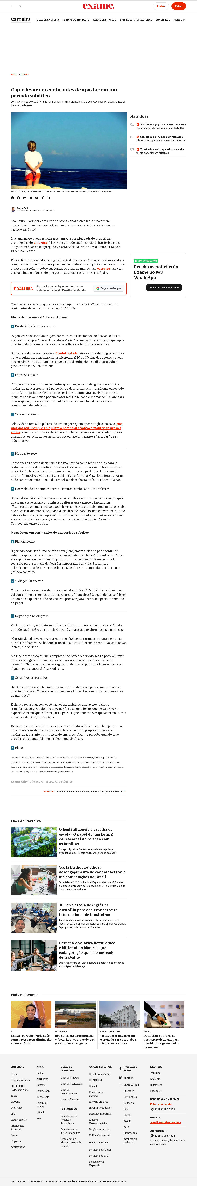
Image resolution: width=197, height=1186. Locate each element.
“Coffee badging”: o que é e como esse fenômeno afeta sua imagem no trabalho (161, 127)
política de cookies (55, 1181)
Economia (16, 1107)
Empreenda (130, 1132)
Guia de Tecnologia (72, 1083)
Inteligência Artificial (17, 1127)
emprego (40, 243)
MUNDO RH (180, 19)
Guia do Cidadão (70, 1077)
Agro (126, 1126)
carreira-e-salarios (59, 782)
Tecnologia (43, 1096)
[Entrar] (178, 6)
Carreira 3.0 (130, 1096)
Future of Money (42, 1104)
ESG (13, 1113)
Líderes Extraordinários (98, 1121)
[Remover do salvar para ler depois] (48, 199)
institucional (18, 1181)
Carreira (21, 19)
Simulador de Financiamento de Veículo (71, 1142)
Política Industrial (99, 1134)
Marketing (42, 1078)
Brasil (14, 1095)
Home (13, 75)
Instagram (156, 1084)
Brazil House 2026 (99, 1073)
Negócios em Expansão (96, 1163)
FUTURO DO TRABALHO (76, 19)
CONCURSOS (162, 19)
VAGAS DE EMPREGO (104, 19)
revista (128, 1077)
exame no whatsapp (146, 263)
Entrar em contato (160, 1103)
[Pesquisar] (20, 6)
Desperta (129, 1102)
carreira (103, 269)
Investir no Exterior (100, 1107)
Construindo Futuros (96, 1093)
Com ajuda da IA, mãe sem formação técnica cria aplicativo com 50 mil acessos (161, 139)
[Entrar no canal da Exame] (164, 290)
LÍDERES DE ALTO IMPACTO (19, 1087)
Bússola (93, 1085)
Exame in (129, 1090)
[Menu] (13, 6)
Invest (14, 1134)
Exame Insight (19, 1119)
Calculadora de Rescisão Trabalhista (69, 1119)
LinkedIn (155, 1078)
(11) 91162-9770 (165, 1108)
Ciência (41, 1112)
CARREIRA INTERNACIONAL (136, 19)
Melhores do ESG (99, 1155)
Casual (40, 1072)
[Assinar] (161, 6)
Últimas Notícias (20, 1079)
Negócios (16, 1140)
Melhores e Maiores (100, 1149)
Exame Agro (44, 1090)
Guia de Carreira (48, 19)
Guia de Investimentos (69, 1091)
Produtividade (66, 354)
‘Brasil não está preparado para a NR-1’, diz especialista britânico (160, 152)
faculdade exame (130, 1068)
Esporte (41, 1084)
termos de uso (35, 1181)
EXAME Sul (95, 1079)
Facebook (155, 1090)
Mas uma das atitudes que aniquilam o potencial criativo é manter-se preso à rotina (66, 429)
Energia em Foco (98, 1101)
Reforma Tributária (100, 1113)
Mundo (41, 1066)
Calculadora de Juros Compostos (70, 1130)
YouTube (155, 1072)
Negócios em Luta (99, 1128)
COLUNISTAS (18, 1146)
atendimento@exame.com (165, 1121)
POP (39, 1118)
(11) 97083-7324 (165, 1135)
